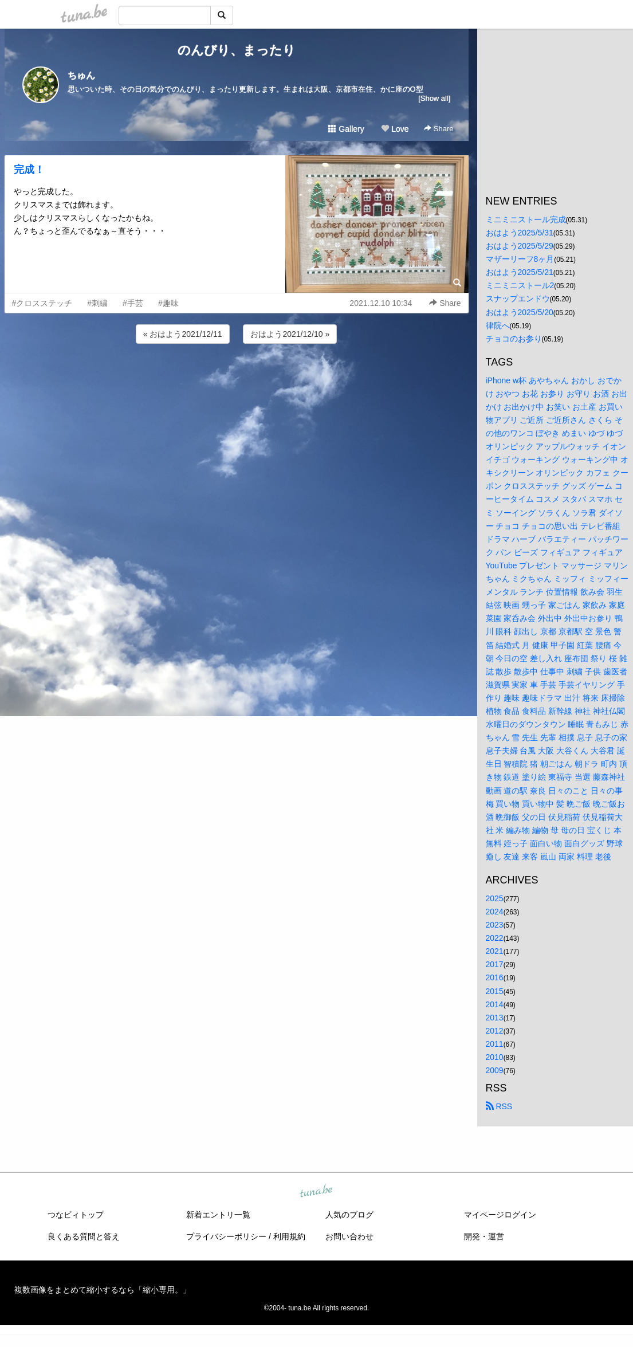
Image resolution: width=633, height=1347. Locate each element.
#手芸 (133, 303)
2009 (495, 1070)
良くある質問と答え (84, 1236)
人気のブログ (349, 1214)
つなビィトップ (76, 1214)
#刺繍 (97, 303)
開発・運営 (484, 1236)
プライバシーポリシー (226, 1236)
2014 (495, 1004)
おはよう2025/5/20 (519, 312)
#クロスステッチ (42, 303)
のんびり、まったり (237, 50)
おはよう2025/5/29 (519, 245)
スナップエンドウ (518, 298)
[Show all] (434, 98)
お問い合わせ (349, 1236)
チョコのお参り (514, 338)
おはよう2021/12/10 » (289, 334)
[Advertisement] (237, 377)
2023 (495, 924)
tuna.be (316, 1191)
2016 (495, 977)
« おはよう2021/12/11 (182, 334)
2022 (495, 937)
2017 (495, 964)
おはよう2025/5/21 (519, 272)
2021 (495, 951)
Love (394, 128)
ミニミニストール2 (520, 285)
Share (438, 128)
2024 (495, 911)
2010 (495, 1057)
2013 (495, 1017)
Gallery (346, 128)
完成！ (29, 169)
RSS (499, 1106)
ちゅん (81, 75)
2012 (495, 1030)
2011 (495, 1043)
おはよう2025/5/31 (519, 232)
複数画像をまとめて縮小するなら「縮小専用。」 (102, 1289)
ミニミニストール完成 (526, 219)
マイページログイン (500, 1214)
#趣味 (168, 303)
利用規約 (289, 1236)
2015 (495, 991)
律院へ (498, 325)
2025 (495, 898)
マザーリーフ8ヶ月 (520, 259)
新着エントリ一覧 (218, 1214)
